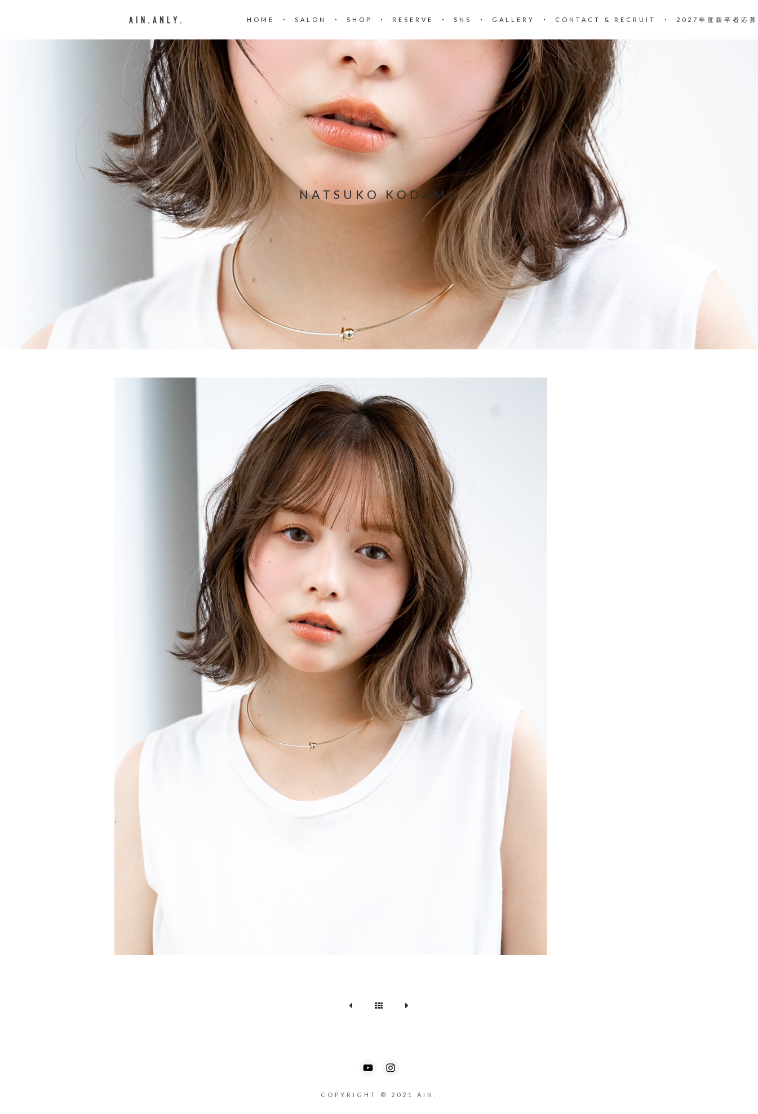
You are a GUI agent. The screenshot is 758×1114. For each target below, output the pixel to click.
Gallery (513, 19)
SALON (310, 19)
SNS (463, 19)
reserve (412, 19)
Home (260, 19)
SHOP (359, 19)
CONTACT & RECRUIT (605, 19)
